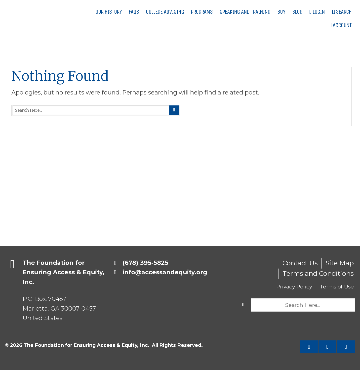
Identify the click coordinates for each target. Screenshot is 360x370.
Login (317, 11)
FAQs (134, 11)
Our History (108, 11)
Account (340, 25)
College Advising (165, 11)
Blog (297, 11)
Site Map (339, 263)
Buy (281, 11)
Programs (202, 11)
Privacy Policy (294, 286)
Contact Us (300, 263)
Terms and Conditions (318, 274)
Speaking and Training (245, 11)
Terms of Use (337, 286)
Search (342, 11)
